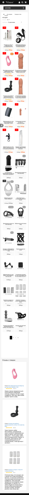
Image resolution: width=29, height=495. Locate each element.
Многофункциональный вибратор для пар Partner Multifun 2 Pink (8, 71)
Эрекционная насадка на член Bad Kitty (20, 173)
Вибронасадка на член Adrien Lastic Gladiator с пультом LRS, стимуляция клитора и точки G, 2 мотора (8, 276)
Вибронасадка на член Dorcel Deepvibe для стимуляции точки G (8, 122)
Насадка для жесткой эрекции (21, 326)
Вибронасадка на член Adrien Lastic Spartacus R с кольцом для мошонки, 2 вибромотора (8, 148)
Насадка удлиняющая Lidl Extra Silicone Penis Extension (21, 147)
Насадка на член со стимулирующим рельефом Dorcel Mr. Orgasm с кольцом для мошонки (8, 46)
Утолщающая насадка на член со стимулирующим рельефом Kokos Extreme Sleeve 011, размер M (20, 123)
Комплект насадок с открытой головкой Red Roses (20, 301)
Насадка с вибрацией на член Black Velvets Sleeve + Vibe (8, 250)
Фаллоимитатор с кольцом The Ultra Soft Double (21, 199)
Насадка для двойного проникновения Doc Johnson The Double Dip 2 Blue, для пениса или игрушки (8, 327)
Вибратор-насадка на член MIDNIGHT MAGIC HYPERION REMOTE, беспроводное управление (20, 46)
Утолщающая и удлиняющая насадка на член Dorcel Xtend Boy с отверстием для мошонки (8, 174)
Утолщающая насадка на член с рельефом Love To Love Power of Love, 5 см (20, 276)
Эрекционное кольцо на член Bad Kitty (8, 224)
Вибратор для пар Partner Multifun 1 (8, 198)
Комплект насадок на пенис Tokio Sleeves (8, 300)
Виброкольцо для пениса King (20, 224)
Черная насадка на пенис (20, 249)
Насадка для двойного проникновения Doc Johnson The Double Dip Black (8, 97)
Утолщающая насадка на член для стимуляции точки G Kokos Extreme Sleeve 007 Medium (20, 97)
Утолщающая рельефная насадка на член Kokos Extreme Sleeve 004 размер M (20, 72)
